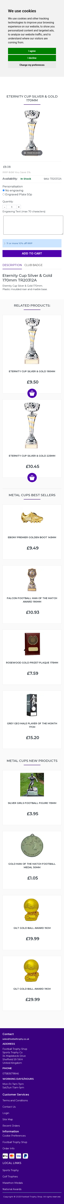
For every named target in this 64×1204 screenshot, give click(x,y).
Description (12, 265)
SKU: (46, 178)
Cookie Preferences (14, 1135)
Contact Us (9, 1106)
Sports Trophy (11, 1170)
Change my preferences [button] (32, 65)
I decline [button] (32, 58)
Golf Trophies (10, 1176)
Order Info (9, 1148)
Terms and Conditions (15, 1100)
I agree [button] (32, 51)
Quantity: (8, 201)
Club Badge (33, 265)
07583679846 (11, 1073)
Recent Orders (11, 1125)
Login (6, 1113)
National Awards (12, 1189)
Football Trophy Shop (15, 1142)
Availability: (10, 178)
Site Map (8, 1119)
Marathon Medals (13, 1182)
